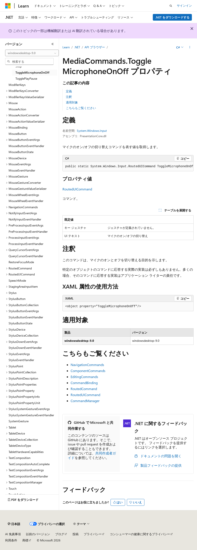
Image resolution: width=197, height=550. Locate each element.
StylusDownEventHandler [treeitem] (25, 348)
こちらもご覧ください (81, 108)
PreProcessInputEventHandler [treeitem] (28, 231)
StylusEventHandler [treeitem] (21, 360)
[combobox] (32, 53)
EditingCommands (84, 376)
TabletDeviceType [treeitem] (20, 446)
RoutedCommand (84, 388)
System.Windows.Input (92, 131)
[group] (128, 166)
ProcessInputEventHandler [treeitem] (26, 244)
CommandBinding (84, 382)
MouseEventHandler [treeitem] (22, 170)
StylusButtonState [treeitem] (20, 323)
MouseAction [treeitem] (17, 109)
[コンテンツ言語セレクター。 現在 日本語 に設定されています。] (14, 524)
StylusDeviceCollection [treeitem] (23, 335)
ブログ (59, 534)
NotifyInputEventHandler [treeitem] (25, 219)
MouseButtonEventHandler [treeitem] (26, 146)
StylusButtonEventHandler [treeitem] (26, 317)
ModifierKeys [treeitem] (17, 85)
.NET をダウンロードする (172, 17)
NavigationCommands (87, 364)
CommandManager (85, 400)
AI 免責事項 (13, 534)
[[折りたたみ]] (52, 44)
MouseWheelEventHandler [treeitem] (26, 201)
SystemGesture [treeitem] (19, 421)
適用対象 (72, 102)
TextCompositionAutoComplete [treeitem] (29, 464)
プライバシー (93, 534)
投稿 (76, 534)
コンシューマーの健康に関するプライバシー (140, 534)
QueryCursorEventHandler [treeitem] (26, 256)
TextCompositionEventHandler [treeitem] (28, 476)
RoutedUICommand (77, 189)
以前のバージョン (38, 534)
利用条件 (11, 540)
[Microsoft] (8, 6)
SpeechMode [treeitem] (17, 280)
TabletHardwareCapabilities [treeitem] (26, 452)
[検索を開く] (171, 6)
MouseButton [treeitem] (18, 134)
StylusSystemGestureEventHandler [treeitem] (31, 415)
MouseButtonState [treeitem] (21, 152)
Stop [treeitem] (18, 66)
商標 (25, 540)
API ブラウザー (95, 47)
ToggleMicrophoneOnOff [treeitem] (32, 72)
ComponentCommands (88, 370)
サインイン (184, 5)
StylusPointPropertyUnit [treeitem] (24, 403)
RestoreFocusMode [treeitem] (21, 262)
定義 (69, 91)
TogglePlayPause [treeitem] (26, 78)
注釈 (69, 97)
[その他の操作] (190, 47)
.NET (77, 47)
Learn (66, 47)
